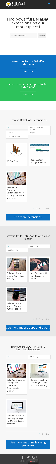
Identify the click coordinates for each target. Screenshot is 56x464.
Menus (10, 133)
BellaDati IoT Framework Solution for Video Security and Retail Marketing (15, 193)
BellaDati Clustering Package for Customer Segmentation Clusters (16, 385)
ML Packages (35, 357)
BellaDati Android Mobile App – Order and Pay (16, 276)
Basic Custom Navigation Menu (38, 161)
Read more (28, 71)
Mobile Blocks (13, 250)
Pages (32, 133)
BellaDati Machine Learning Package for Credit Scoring (38, 383)
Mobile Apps (34, 246)
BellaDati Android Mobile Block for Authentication (15, 306)
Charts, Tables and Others (36, 128)
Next (47, 208)
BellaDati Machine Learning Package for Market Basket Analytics (15, 419)
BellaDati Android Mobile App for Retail (38, 276)
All (8, 127)
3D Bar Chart (13, 161)
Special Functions (14, 137)
